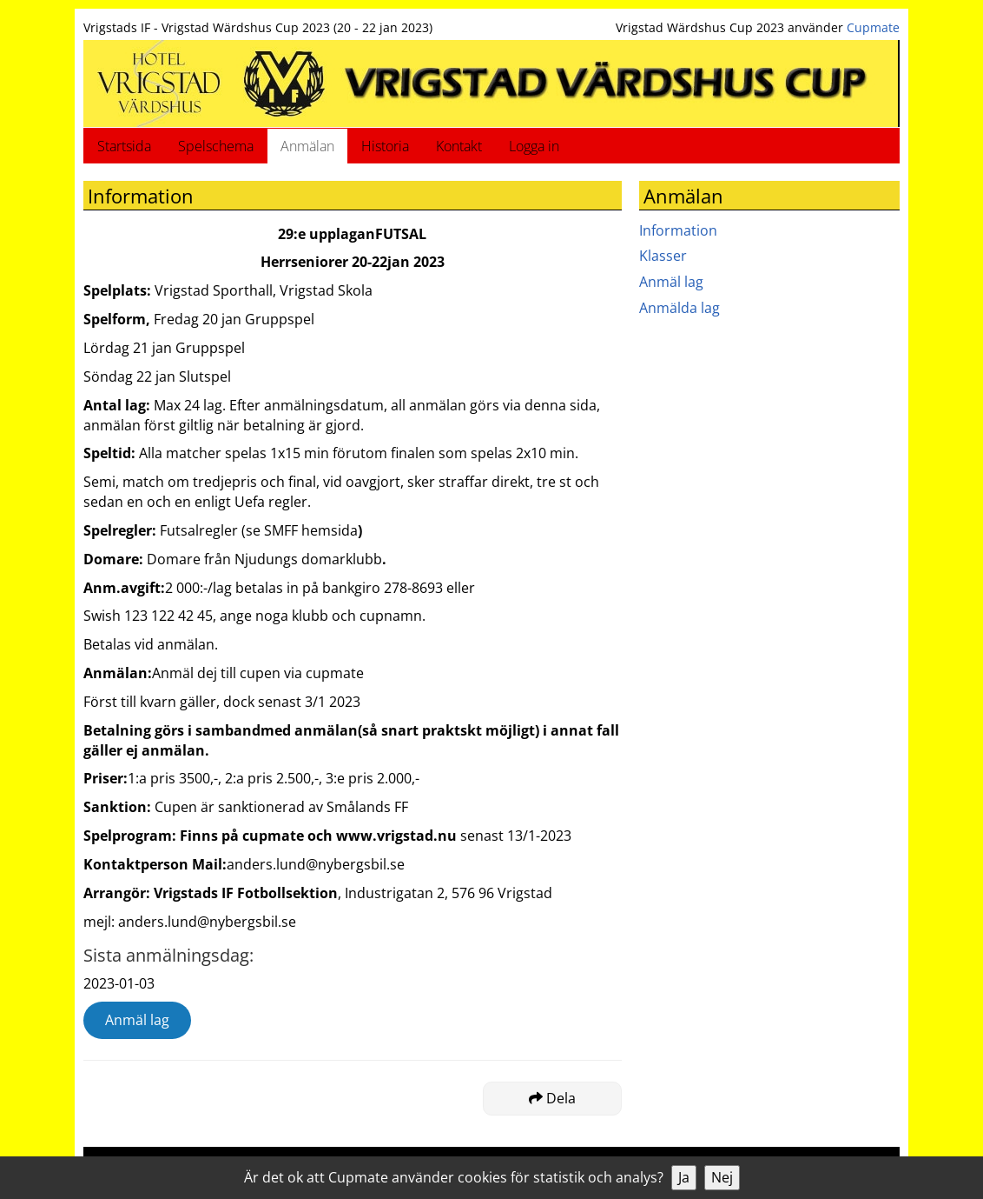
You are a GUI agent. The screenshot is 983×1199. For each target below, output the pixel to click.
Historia (385, 146)
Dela (552, 1098)
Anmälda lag (679, 307)
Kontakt (459, 146)
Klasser (663, 255)
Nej (722, 1177)
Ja (683, 1177)
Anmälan (307, 146)
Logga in (534, 146)
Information (678, 230)
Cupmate (873, 27)
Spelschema (216, 146)
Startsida (124, 146)
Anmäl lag (137, 1019)
